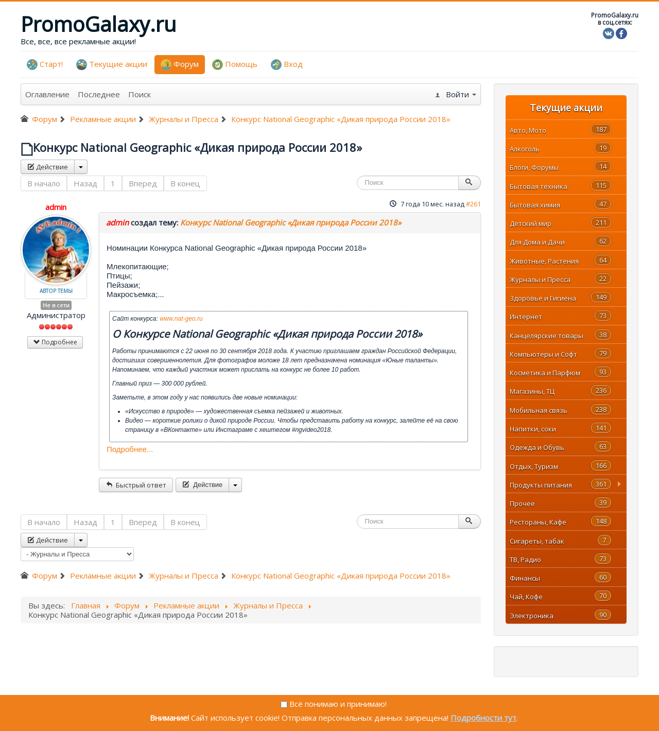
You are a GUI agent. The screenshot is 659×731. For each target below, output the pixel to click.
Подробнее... (130, 449)
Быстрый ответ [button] (136, 485)
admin (55, 207)
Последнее (99, 94)
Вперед (143, 183)
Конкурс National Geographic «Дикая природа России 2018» (290, 222)
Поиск (139, 94)
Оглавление (47, 94)
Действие (47, 166)
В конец (185, 183)
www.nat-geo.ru (181, 318)
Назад (85, 183)
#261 (473, 203)
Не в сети (56, 305)
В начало (43, 183)
